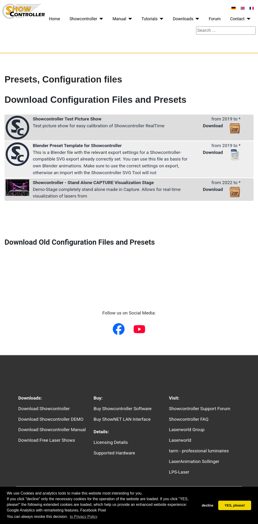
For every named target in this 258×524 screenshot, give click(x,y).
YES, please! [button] (235, 505)
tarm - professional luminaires (199, 451)
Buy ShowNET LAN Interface (122, 419)
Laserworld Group (187, 429)
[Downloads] (196, 19)
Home (54, 19)
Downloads (183, 19)
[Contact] (247, 19)
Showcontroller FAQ (189, 419)
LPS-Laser (179, 472)
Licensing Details (111, 442)
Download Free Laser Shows (46, 440)
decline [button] (208, 505)
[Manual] (129, 19)
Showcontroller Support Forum (199, 408)
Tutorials (149, 19)
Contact (237, 19)
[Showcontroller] (100, 19)
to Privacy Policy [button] (83, 517)
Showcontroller (83, 19)
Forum (215, 19)
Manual (119, 19)
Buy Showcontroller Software (123, 408)
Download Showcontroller (44, 408)
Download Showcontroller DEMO (51, 419)
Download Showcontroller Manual (52, 429)
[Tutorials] (160, 19)
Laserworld (180, 440)
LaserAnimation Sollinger (194, 461)
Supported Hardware (114, 453)
